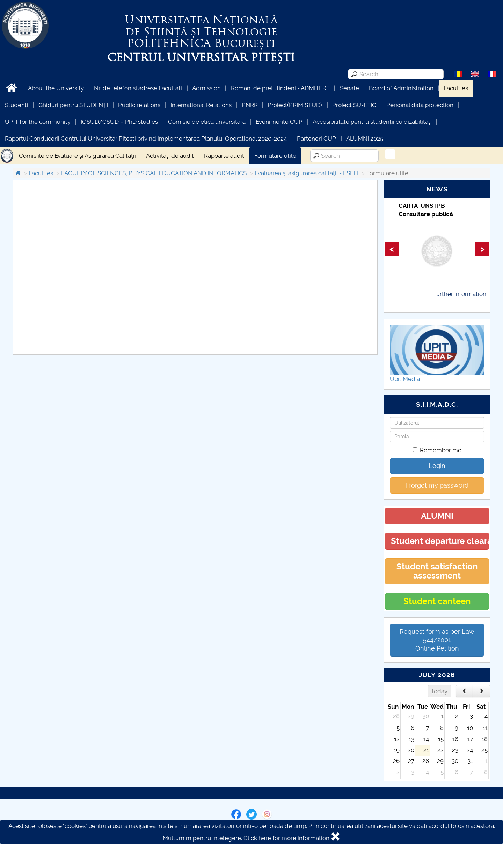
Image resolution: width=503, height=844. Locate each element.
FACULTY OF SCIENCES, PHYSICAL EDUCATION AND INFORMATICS (154, 173)
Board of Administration (401, 88)
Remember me (437, 450)
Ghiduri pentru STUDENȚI (73, 104)
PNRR (250, 104)
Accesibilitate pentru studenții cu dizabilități (372, 121)
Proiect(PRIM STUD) (295, 104)
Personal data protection (419, 104)
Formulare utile (275, 155)
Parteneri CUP (316, 138)
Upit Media (405, 378)
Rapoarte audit (224, 155)
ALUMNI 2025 (364, 138)
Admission (206, 88)
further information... (461, 293)
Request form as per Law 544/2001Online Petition (437, 640)
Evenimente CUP (279, 121)
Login (437, 465)
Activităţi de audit (170, 155)
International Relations (201, 104)
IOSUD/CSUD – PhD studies (119, 121)
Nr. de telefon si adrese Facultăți (138, 88)
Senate (349, 88)
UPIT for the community (38, 121)
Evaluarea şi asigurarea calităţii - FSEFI (306, 173)
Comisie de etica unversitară (207, 121)
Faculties (456, 88)
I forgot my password (437, 485)
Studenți (16, 104)
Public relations (139, 104)
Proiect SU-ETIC (354, 104)
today (439, 691)
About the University (56, 88)
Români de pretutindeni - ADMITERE (280, 88)
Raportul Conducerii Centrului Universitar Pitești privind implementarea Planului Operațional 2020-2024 (146, 138)
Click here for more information (286, 838)
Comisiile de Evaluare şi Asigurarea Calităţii (77, 155)
